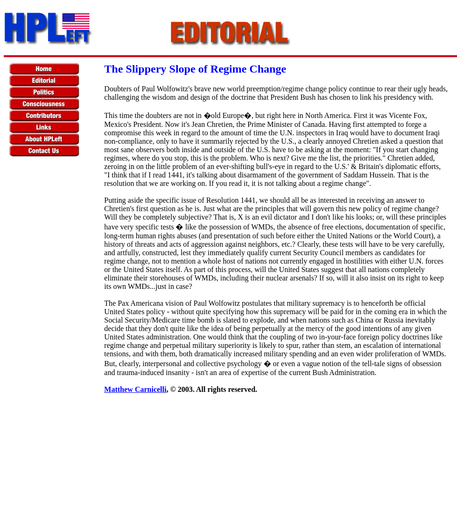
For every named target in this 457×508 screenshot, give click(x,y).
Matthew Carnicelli (135, 389)
